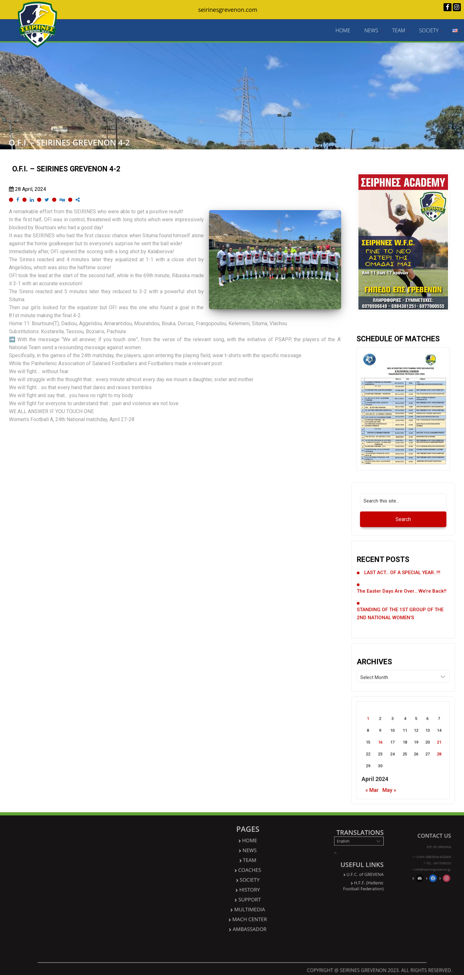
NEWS (371, 30)
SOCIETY (429, 30)
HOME (342, 30)
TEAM (398, 30)
